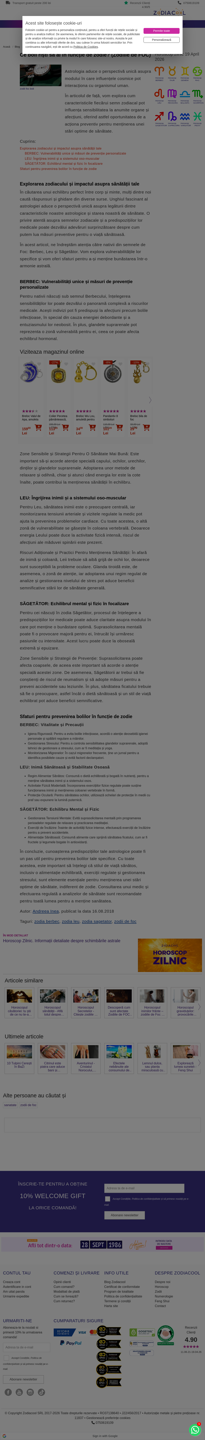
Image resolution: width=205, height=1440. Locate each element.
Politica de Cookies (85, 46)
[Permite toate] (162, 31)
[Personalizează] (162, 40)
